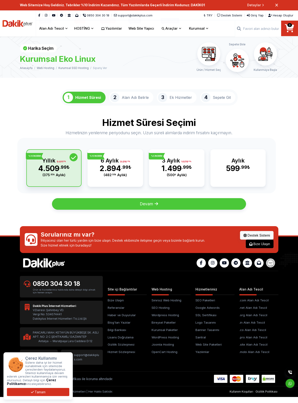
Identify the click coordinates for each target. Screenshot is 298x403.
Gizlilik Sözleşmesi (121, 350)
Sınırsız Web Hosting (166, 306)
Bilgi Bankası (117, 335)
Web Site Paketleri (208, 350)
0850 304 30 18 (57, 289)
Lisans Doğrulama (121, 343)
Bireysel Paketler (164, 328)
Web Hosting (45, 68)
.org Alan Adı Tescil (253, 320)
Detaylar (255, 5)
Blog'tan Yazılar (119, 328)
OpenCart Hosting (164, 357)
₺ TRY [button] (208, 15)
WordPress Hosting (165, 343)
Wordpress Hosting (165, 320)
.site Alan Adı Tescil (253, 350)
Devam (149, 209)
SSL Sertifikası (205, 320)
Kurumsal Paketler (165, 335)
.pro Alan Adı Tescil (253, 343)
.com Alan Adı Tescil (254, 306)
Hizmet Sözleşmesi (121, 357)
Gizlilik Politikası (266, 397)
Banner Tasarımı (207, 335)
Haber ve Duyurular (122, 320)
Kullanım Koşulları (241, 397)
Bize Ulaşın (259, 249)
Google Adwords (207, 313)
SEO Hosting (161, 313)
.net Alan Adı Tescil (253, 313)
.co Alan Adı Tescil (252, 335)
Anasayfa (26, 68)
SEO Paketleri (205, 306)
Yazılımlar (202, 357)
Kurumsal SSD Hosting (73, 68)
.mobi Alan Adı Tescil (254, 357)
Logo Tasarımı (205, 328)
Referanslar (116, 313)
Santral (200, 343)
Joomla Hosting (163, 350)
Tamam (38, 392)
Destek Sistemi (256, 241)
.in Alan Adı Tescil (252, 328)
